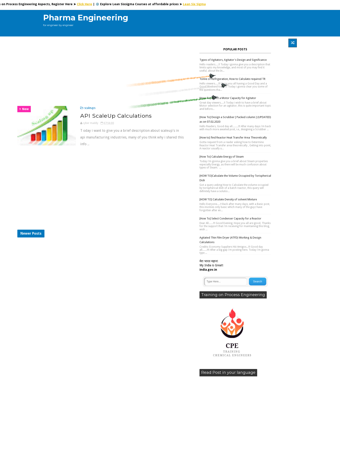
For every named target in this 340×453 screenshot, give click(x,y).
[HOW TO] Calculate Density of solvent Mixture (228, 199)
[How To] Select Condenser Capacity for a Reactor (230, 218)
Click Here (87, 4)
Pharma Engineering (85, 17)
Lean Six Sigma (196, 4)
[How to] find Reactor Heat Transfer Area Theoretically (233, 137)
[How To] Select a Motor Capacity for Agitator (227, 98)
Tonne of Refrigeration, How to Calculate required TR (232, 79)
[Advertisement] (217, 23)
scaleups (89, 108)
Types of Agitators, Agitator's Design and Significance (233, 59)
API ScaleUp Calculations (116, 115)
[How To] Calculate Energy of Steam (221, 156)
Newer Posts (30, 233)
